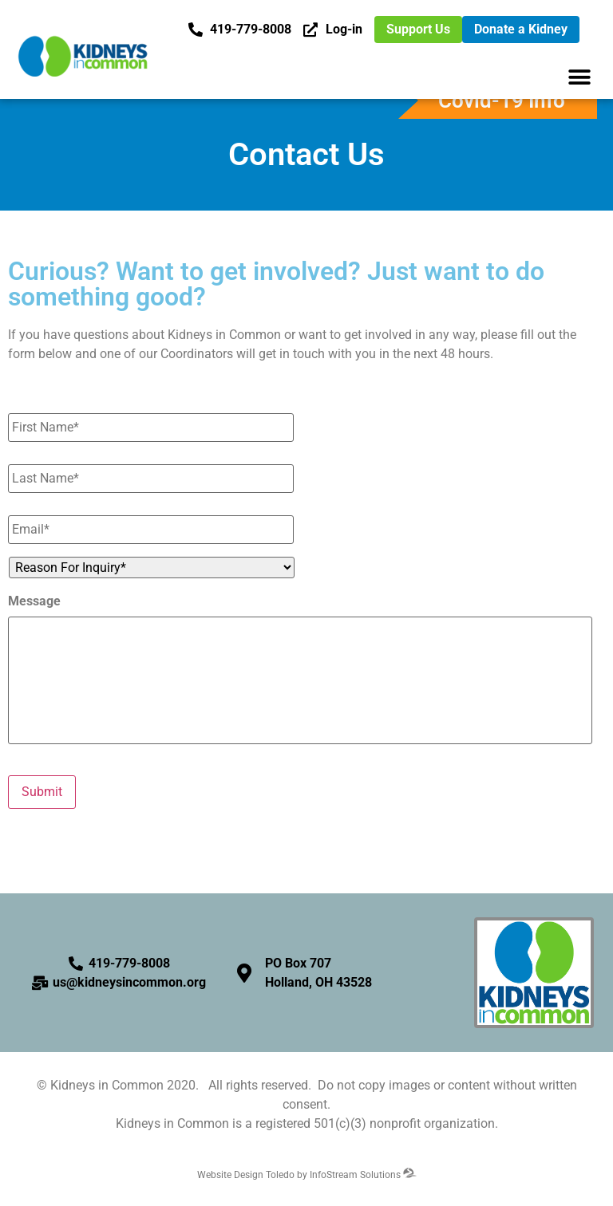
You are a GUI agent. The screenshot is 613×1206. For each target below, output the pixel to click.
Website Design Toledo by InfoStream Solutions (307, 1174)
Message (34, 601)
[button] (579, 77)
